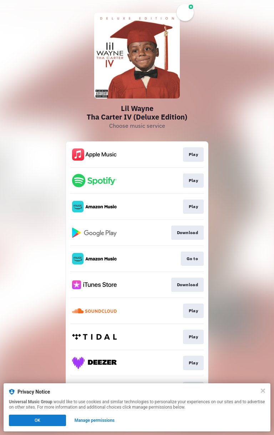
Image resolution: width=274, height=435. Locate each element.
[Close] (263, 390)
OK (37, 420)
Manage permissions (95, 420)
